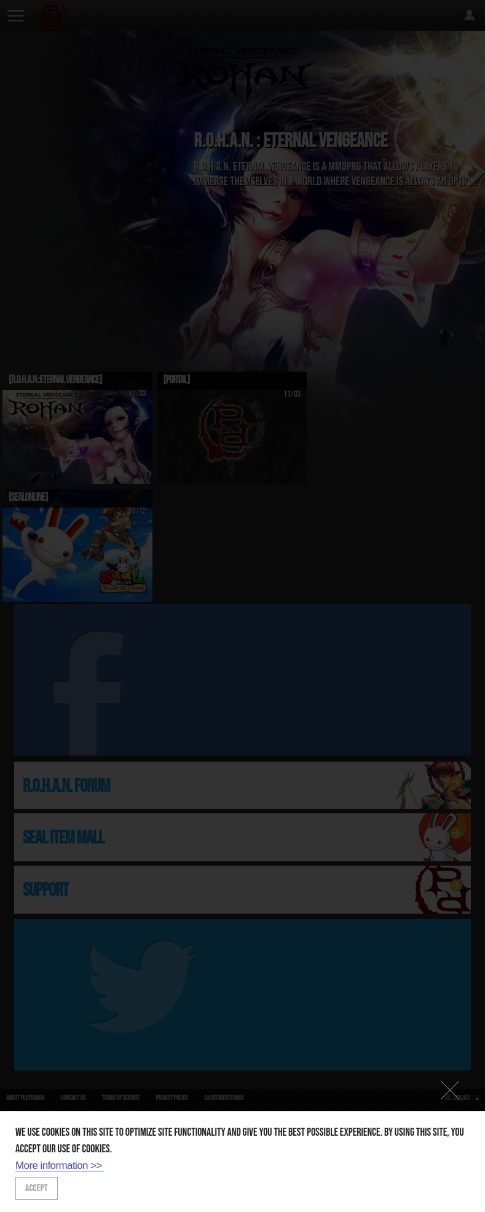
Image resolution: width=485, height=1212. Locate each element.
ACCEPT (36, 1188)
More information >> (58, 1165)
